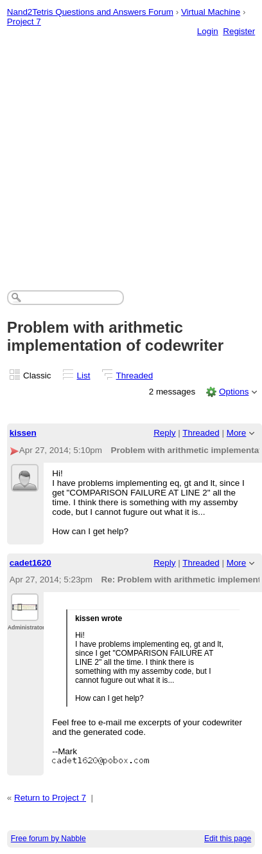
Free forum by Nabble (48, 838)
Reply (164, 433)
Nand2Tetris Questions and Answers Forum (90, 12)
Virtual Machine (210, 12)
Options (234, 391)
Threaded (134, 375)
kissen (23, 433)
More (237, 433)
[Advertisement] (120, 150)
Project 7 (24, 21)
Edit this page (227, 838)
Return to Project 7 (50, 798)
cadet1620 (30, 563)
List (84, 375)
